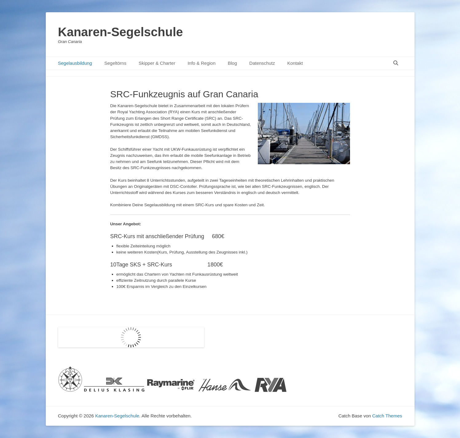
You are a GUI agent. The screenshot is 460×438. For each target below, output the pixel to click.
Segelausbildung (75, 63)
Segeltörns (115, 63)
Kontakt (295, 63)
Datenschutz (262, 63)
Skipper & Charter (157, 63)
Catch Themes (387, 415)
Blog (232, 63)
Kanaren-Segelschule (120, 32)
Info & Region (201, 63)
